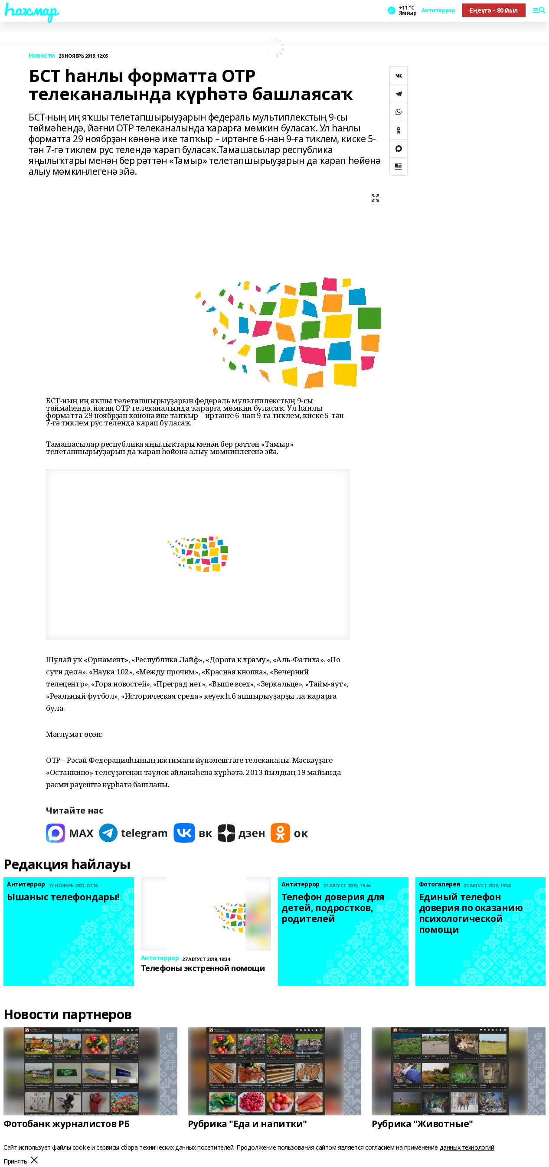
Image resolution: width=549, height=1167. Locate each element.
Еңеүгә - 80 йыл (494, 10)
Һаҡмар (29, 9)
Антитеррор (438, 10)
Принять (15, 1161)
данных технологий (467, 1147)
